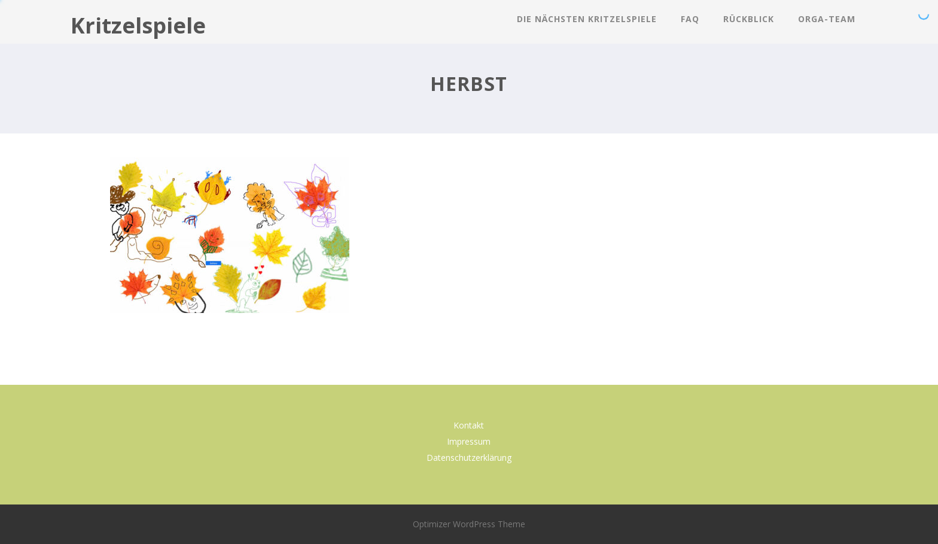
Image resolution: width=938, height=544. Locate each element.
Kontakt (468, 425)
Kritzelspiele (138, 25)
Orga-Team (826, 19)
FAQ (690, 19)
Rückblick (748, 19)
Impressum (469, 441)
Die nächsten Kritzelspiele (587, 19)
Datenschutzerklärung (469, 457)
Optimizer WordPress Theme (469, 524)
